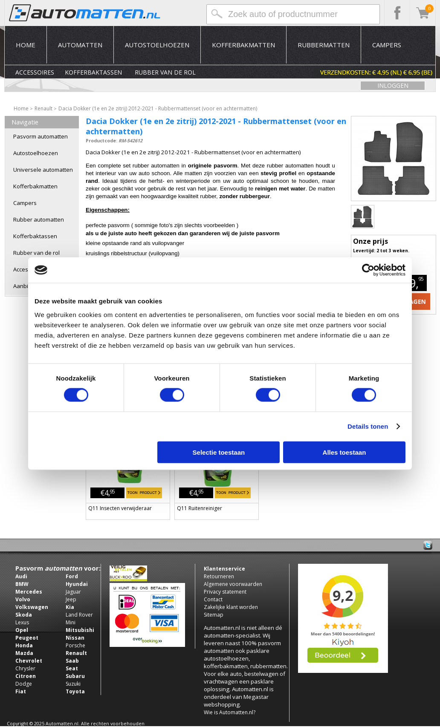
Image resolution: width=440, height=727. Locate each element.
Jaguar (73, 591)
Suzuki (73, 683)
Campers (386, 44)
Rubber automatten (38, 219)
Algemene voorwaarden (233, 584)
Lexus (22, 622)
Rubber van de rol (165, 72)
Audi (21, 576)
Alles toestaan (344, 452)
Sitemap (213, 614)
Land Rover (79, 614)
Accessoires (34, 72)
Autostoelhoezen (157, 44)
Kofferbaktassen (93, 72)
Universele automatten (43, 169)
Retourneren (219, 576)
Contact (213, 599)
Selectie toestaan (219, 452)
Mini (70, 622)
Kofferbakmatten (243, 44)
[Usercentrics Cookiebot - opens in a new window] (368, 270)
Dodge (23, 683)
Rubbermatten (324, 44)
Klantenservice (224, 568)
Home (25, 44)
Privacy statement (225, 591)
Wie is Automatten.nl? (229, 712)
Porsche (75, 645)
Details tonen (367, 426)
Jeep (71, 599)
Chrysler (25, 668)
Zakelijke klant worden (231, 607)
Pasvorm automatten (40, 136)
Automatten (80, 44)
